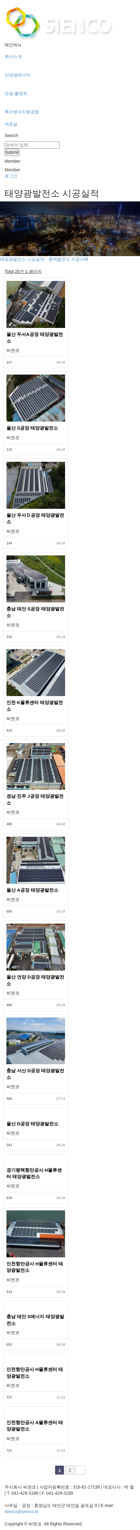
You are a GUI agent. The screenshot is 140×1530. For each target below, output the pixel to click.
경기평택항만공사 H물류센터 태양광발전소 (34, 1173)
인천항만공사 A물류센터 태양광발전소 (34, 1425)
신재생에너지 (17, 74)
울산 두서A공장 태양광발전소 (34, 337)
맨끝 (80, 1470)
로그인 (11, 175)
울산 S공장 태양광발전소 (32, 427)
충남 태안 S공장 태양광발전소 (35, 612)
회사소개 (13, 56)
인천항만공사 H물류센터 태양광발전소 (34, 1267)
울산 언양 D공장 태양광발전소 (35, 980)
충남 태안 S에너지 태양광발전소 (35, 1320)
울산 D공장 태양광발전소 (32, 1123)
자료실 (11, 124)
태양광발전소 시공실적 (22, 259)
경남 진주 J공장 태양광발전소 (35, 799)
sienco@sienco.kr (22, 1511)
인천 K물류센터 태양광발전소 (34, 705)
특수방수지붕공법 (22, 111)
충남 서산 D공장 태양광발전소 (35, 1074)
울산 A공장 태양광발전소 (32, 890)
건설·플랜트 (16, 93)
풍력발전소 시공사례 (68, 259)
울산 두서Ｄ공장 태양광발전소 (35, 518)
